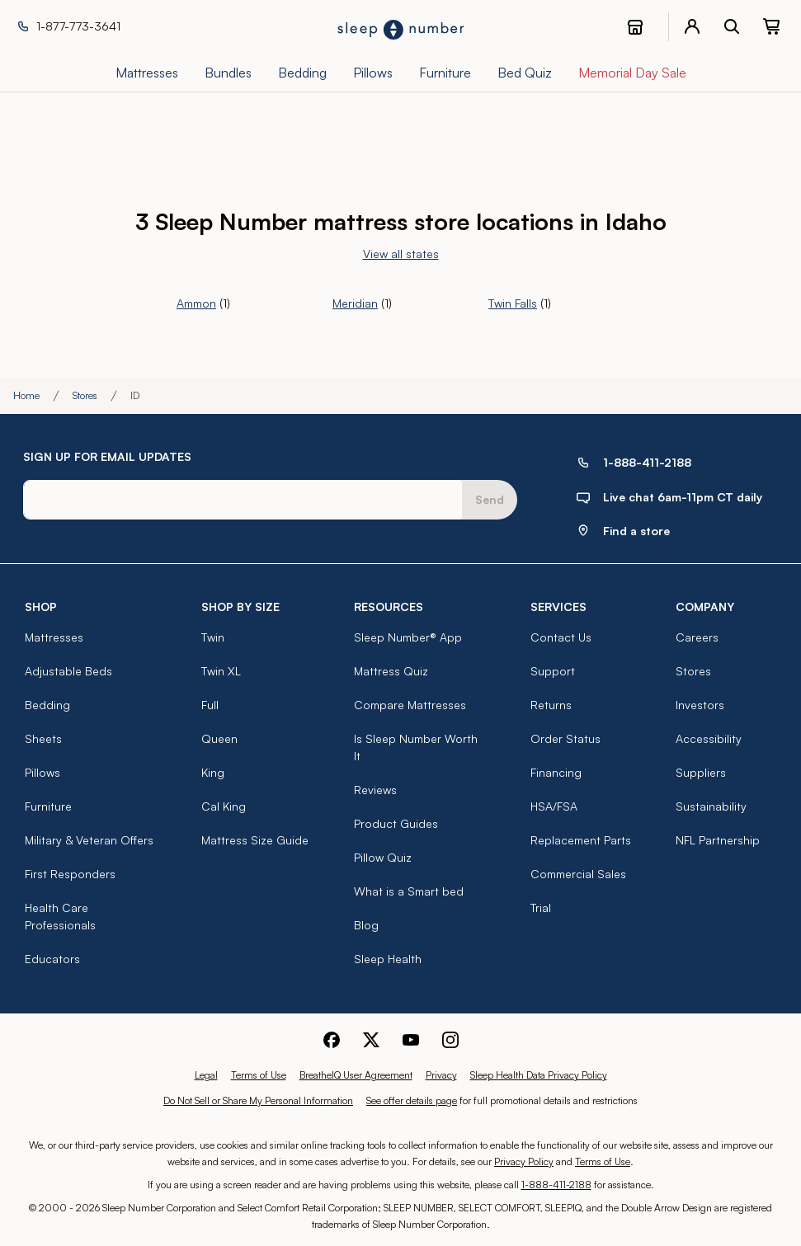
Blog (366, 925)
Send (489, 499)
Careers (697, 637)
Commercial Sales (578, 874)
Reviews (375, 790)
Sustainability (711, 806)
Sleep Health (388, 959)
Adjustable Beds (68, 671)
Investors (700, 705)
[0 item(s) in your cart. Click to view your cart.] (771, 26)
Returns (551, 705)
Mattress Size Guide (255, 840)
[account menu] (692, 26)
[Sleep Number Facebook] (332, 1038)
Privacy (441, 1075)
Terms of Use (258, 1075)
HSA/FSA (553, 806)
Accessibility (709, 738)
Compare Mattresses (410, 705)
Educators (52, 959)
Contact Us (560, 637)
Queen (219, 738)
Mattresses (54, 637)
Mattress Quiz (391, 671)
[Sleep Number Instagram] (450, 1038)
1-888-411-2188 (556, 1184)
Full (210, 705)
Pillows (42, 772)
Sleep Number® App (408, 637)
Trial (540, 907)
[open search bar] (732, 26)
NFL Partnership (718, 840)
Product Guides (396, 823)
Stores (85, 395)
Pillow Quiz (383, 857)
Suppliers (701, 772)
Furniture (48, 806)
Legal (206, 1075)
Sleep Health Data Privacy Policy (538, 1075)
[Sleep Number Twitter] (371, 1038)
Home (26, 395)
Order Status (565, 738)
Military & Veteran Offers (89, 840)
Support (552, 671)
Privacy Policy (524, 1161)
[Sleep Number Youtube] (411, 1038)
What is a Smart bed (409, 891)
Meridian (355, 303)
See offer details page (411, 1100)
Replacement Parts (580, 840)
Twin (212, 637)
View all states (401, 254)
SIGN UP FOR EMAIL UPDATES (107, 456)
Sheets (43, 738)
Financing (556, 772)
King (212, 772)
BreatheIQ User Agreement (355, 1075)
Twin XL (221, 671)
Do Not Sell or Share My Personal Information (258, 1100)
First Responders (70, 874)
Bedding (47, 705)
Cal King (223, 806)
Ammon (196, 303)
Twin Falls (512, 303)
